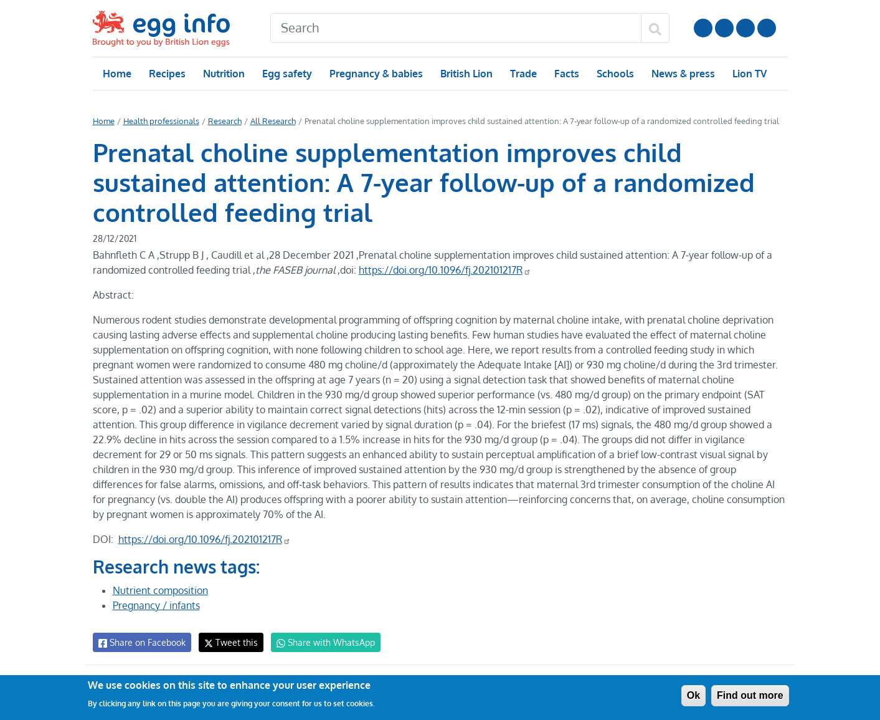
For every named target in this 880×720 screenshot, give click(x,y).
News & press (681, 73)
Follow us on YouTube (703, 28)
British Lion (465, 73)
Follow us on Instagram (724, 28)
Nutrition (223, 73)
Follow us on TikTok (766, 28)
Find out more (750, 695)
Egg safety (286, 73)
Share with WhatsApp (319, 642)
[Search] (455, 28)
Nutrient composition (160, 590)
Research (221, 121)
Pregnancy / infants (156, 605)
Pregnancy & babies (375, 73)
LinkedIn (745, 28)
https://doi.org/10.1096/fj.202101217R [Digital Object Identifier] (445, 270)
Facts (566, 73)
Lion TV (748, 73)
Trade (522, 73)
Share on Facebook (141, 642)
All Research (269, 121)
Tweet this (227, 642)
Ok (693, 695)
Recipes (166, 73)
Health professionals (159, 121)
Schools (613, 73)
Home (117, 73)
